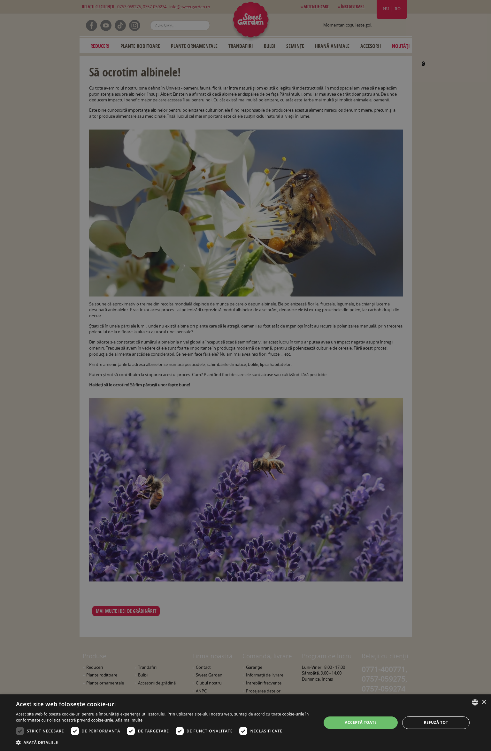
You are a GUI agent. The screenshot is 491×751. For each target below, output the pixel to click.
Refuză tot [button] (436, 722)
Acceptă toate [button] (361, 722)
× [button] (483, 702)
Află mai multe (128, 720)
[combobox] (475, 702)
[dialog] (245, 722)
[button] (164, 742)
